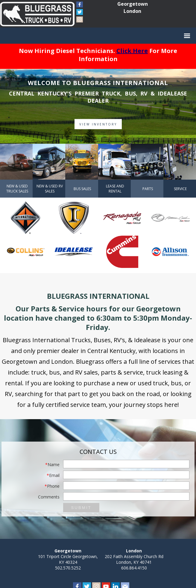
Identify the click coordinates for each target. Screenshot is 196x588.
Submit (81, 507)
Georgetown (132, 4)
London (132, 11)
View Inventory (98, 124)
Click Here (132, 51)
